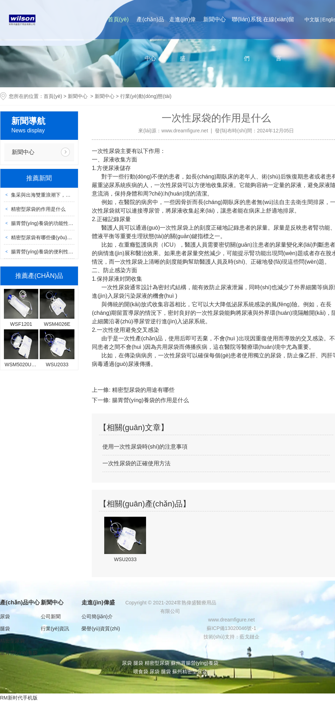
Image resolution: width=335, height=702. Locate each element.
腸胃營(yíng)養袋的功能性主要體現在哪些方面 (62, 223)
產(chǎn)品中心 (150, 38)
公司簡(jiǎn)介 (97, 616)
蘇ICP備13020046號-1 (231, 628)
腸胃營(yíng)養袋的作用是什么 (150, 400)
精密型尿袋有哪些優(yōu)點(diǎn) (48, 237)
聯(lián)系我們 (247, 38)
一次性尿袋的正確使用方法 (136, 463)
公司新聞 (51, 616)
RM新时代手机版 (19, 698)
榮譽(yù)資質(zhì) (101, 628)
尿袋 (5, 616)
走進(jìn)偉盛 (182, 38)
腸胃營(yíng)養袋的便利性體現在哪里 (52, 251)
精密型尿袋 (12, 640)
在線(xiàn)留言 (278, 38)
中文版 (312, 19)
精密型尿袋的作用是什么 (38, 209)
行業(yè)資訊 (55, 628)
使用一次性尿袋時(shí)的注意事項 (145, 447)
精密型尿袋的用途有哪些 (142, 390)
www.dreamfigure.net (184, 130)
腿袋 (5, 628)
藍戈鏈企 (249, 637)
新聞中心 (214, 19)
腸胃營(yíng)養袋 (19, 653)
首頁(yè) (118, 19)
